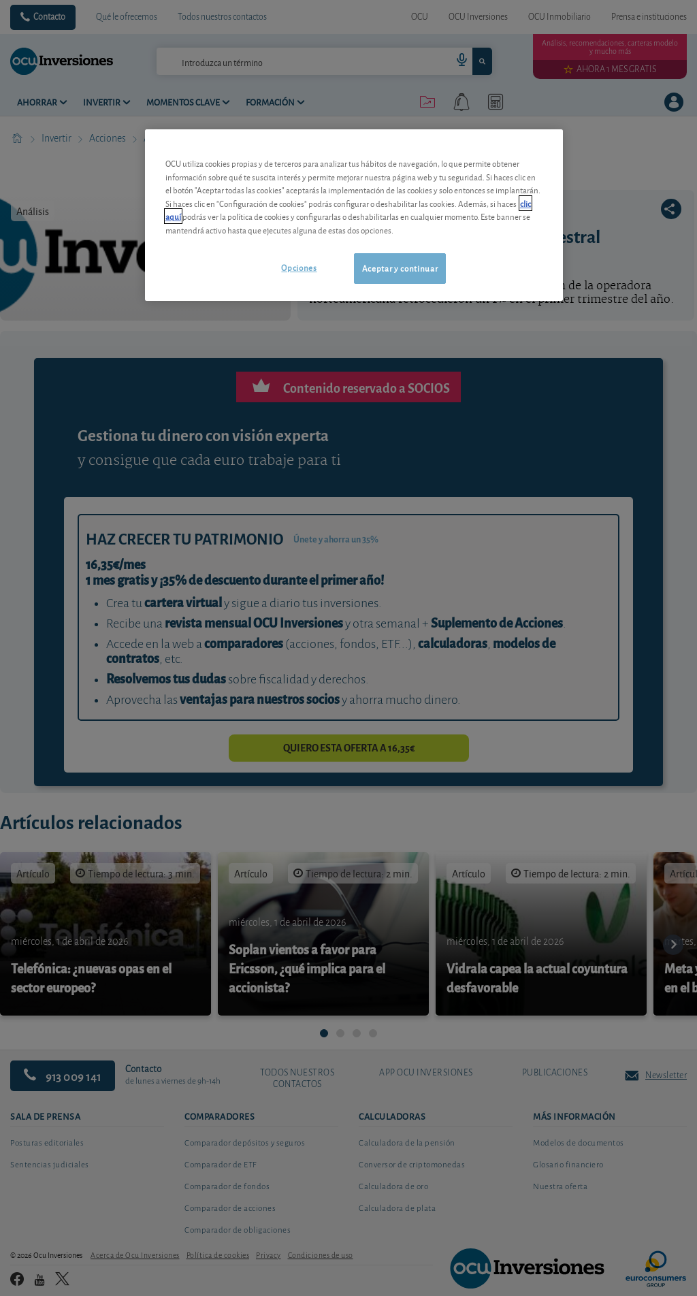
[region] (354, 214)
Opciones (299, 267)
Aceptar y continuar (400, 267)
